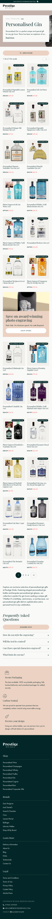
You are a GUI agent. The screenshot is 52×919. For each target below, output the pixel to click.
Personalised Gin (9, 778)
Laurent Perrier (8, 819)
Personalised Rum (9, 785)
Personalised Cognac (11, 781)
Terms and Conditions (11, 878)
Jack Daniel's (7, 807)
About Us (6, 848)
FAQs (5, 856)
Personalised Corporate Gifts (13, 789)
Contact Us (7, 863)
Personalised (15, 19)
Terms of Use (7, 882)
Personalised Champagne (12, 766)
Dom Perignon (8, 803)
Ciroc (5, 815)
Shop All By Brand (9, 830)
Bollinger (6, 822)
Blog (4, 852)
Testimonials (7, 860)
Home (7, 19)
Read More (10, 38)
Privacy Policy (8, 885)
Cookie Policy (8, 889)
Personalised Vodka (10, 774)
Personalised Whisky (10, 770)
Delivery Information (10, 844)
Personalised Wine (10, 762)
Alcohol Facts (8, 893)
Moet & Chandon (9, 811)
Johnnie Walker (8, 826)
